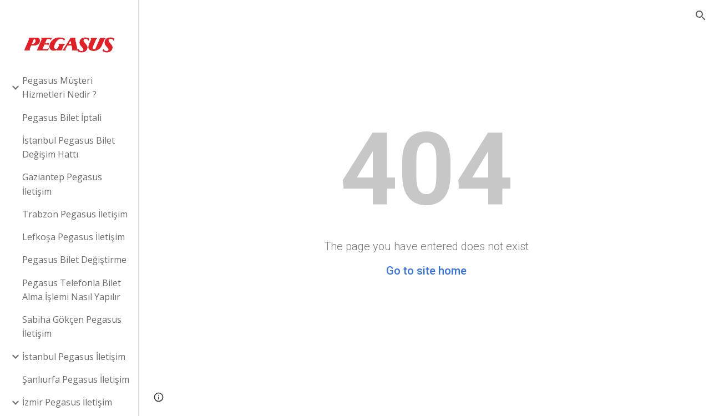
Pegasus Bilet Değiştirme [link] (74, 259)
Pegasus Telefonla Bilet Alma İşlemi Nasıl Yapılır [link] (71, 290)
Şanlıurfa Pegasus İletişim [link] (75, 379)
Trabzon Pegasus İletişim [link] (75, 214)
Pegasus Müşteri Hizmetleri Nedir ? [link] (59, 87)
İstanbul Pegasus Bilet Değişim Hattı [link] (68, 147)
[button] (700, 15)
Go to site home (426, 270)
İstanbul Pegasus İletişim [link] (73, 357)
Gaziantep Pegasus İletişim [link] (62, 184)
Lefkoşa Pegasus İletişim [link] (73, 237)
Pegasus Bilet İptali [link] (62, 117)
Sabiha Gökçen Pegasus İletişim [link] (71, 326)
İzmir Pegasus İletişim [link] (67, 402)
